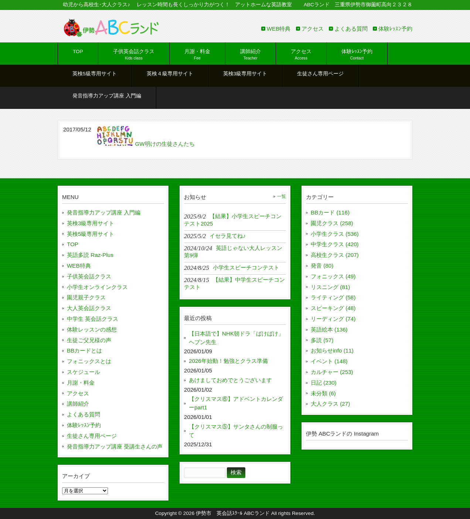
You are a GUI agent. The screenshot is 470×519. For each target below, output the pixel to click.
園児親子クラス (86, 297)
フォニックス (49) (333, 276)
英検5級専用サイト (90, 234)
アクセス (313, 28)
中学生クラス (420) (335, 244)
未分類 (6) (323, 393)
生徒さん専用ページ (92, 436)
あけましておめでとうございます (230, 380)
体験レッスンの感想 (92, 329)
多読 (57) (322, 340)
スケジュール (83, 372)
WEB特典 (279, 28)
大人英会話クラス (89, 308)
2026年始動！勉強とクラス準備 (228, 361)
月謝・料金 (81, 382)
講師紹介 (78, 404)
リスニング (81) (330, 287)
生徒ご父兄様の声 (89, 340)
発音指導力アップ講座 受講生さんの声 (115, 446)
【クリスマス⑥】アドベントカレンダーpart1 (236, 403)
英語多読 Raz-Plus (90, 255)
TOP (72, 244)
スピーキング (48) (333, 308)
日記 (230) (324, 382)
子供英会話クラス (89, 276)
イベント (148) (329, 361)
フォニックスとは (89, 361)
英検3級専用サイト (90, 223)
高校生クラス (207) (335, 255)
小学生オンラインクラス (97, 287)
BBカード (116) (330, 212)
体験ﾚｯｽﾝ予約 (395, 28)
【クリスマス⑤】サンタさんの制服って (236, 430)
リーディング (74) (333, 319)
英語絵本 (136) (329, 329)
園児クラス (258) (332, 223)
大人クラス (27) (330, 404)
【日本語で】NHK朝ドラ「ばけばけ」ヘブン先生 (236, 337)
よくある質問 (351, 28)
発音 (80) (322, 265)
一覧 (281, 196)
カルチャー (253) (332, 372)
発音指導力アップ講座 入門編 (103, 212)
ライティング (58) (333, 297)
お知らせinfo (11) (332, 350)
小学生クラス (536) (335, 234)
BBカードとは (84, 350)
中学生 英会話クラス (92, 319)
